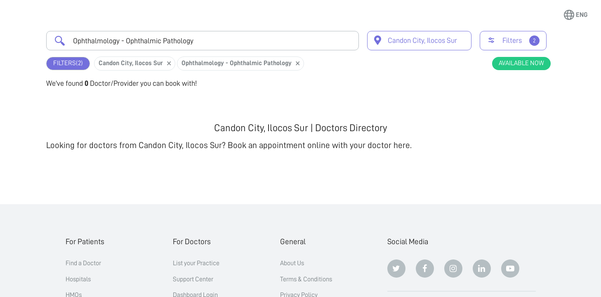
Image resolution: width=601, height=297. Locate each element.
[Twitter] (396, 268)
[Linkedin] (482, 268)
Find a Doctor (83, 263)
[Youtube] (510, 268)
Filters (68, 63)
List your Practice (196, 263)
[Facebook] (425, 268)
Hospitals (78, 279)
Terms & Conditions (306, 279)
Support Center (193, 279)
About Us (292, 263)
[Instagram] (453, 268)
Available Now (521, 63)
